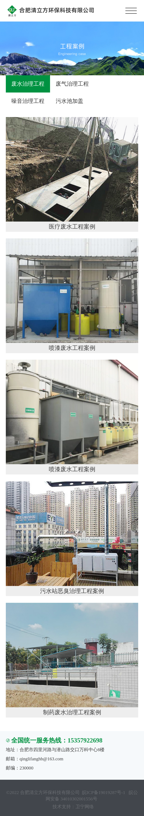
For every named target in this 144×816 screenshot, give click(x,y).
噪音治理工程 (27, 101)
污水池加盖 (69, 101)
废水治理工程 (27, 84)
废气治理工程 (72, 84)
